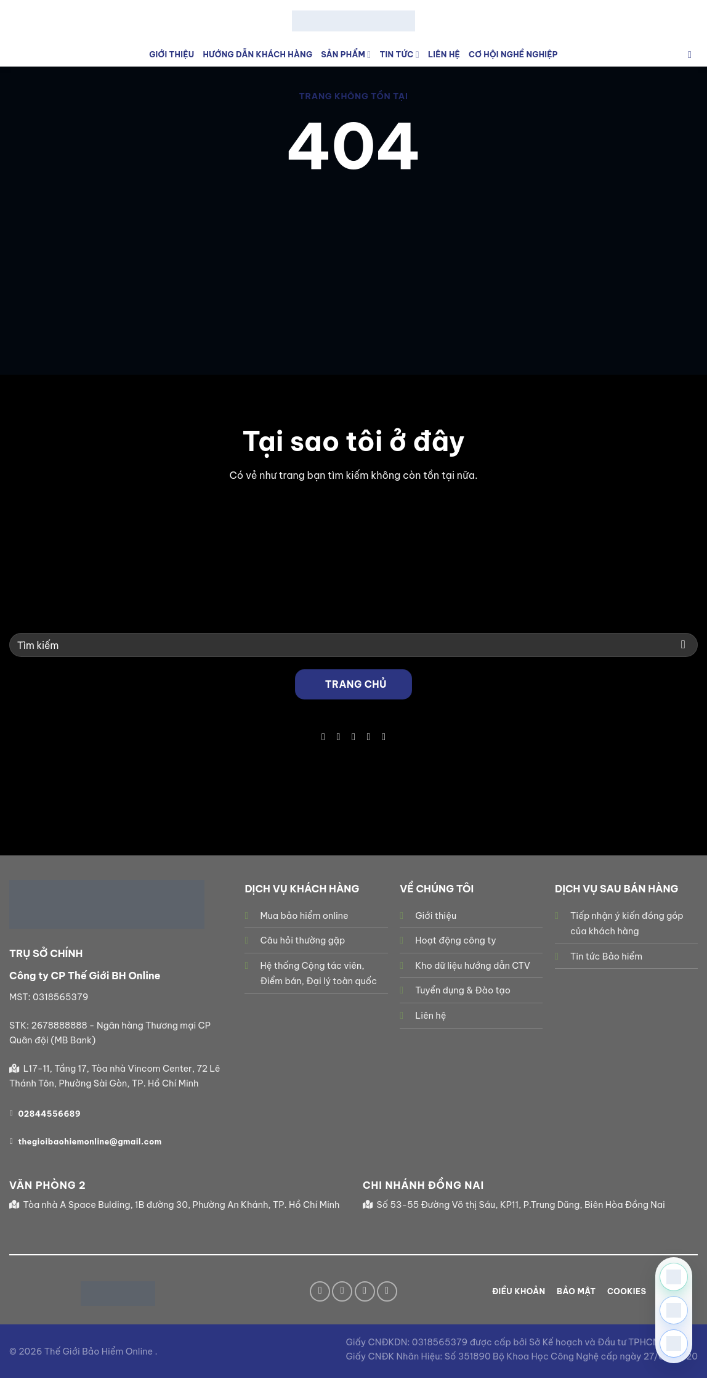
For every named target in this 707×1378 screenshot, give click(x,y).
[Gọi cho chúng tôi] (368, 736)
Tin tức (399, 54)
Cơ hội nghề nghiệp (513, 54)
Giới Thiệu (171, 54)
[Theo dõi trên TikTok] (338, 736)
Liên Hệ (444, 54)
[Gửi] (683, 645)
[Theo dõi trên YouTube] (384, 736)
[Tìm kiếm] (693, 55)
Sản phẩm (346, 54)
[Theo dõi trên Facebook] (323, 736)
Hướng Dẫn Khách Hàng (257, 54)
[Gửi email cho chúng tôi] (353, 736)
